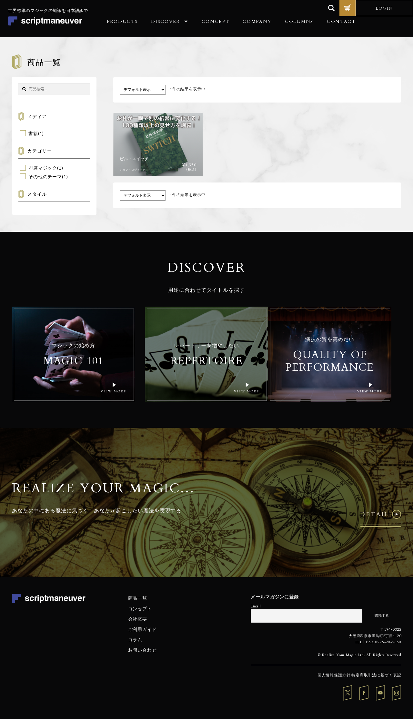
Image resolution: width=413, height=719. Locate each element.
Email (256, 606)
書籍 (33, 133)
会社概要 (137, 619)
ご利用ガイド (142, 629)
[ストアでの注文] (143, 90)
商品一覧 (137, 598)
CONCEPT (215, 21)
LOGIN (384, 8)
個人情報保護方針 (334, 675)
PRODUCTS (122, 21)
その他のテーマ (45, 176)
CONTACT (341, 21)
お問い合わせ (142, 650)
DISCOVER (165, 21)
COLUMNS (299, 21)
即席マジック (42, 168)
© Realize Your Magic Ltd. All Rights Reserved (359, 655)
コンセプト (140, 608)
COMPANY (257, 21)
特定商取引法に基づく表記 (376, 675)
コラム (135, 639)
